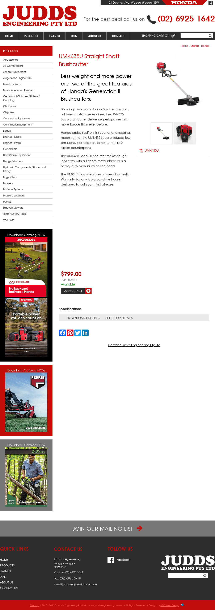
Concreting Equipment (16, 118)
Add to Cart (73, 291)
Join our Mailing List (107, 528)
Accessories (10, 59)
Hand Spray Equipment (16, 155)
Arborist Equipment (14, 72)
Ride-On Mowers (13, 208)
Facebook (119, 560)
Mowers (8, 183)
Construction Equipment (17, 124)
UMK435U (149, 150)
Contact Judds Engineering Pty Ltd (134, 345)
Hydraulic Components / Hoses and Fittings (24, 169)
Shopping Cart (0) (159, 35)
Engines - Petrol (12, 143)
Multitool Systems (13, 189)
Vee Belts (8, 220)
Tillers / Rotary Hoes (14, 214)
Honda (205, 46)
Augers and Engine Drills (17, 78)
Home (9, 36)
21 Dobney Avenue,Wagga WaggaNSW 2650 (67, 563)
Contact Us (8, 588)
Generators (10, 149)
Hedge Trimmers (13, 161)
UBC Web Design (169, 605)
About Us (94, 36)
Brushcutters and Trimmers (18, 90)
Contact (118, 36)
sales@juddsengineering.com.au (75, 584)
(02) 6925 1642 (186, 18)
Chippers (8, 112)
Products (31, 36)
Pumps (7, 201)
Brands (54, 36)
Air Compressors (13, 66)
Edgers (7, 130)
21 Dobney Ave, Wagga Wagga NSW (134, 2)
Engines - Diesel (12, 137)
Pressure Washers (13, 195)
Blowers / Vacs (12, 84)
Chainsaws (9, 106)
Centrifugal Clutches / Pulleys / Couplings (21, 98)
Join (74, 36)
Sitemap (34, 605)
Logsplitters (10, 177)
